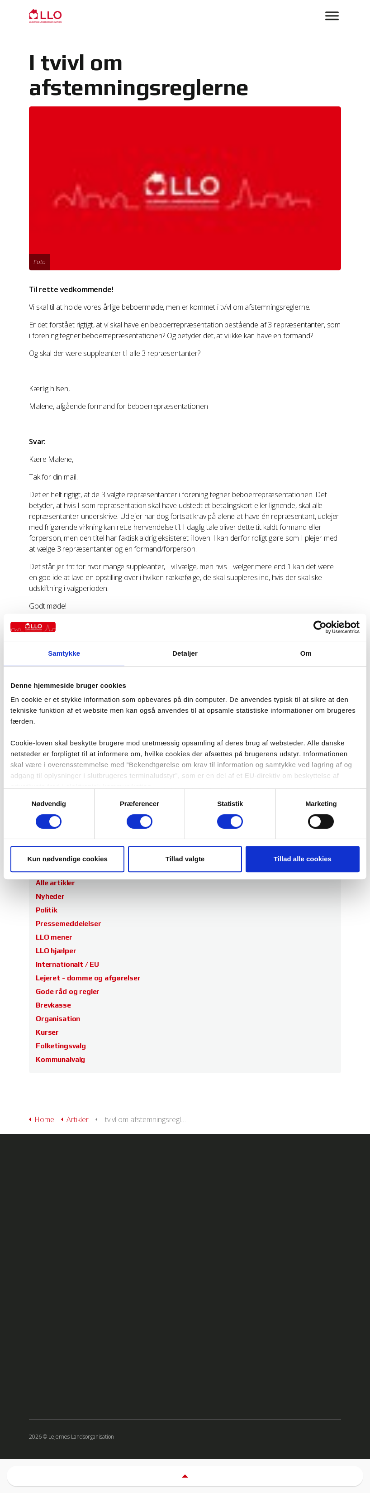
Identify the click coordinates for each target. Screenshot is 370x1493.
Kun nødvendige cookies (67, 859)
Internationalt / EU (67, 964)
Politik (46, 910)
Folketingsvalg (61, 1046)
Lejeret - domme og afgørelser (88, 978)
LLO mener (54, 937)
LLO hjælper (56, 950)
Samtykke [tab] (64, 653)
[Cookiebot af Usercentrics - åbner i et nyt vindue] (320, 627)
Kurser (47, 1032)
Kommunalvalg (60, 1059)
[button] (185, 1476)
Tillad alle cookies (303, 859)
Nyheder (50, 896)
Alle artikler (55, 883)
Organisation (58, 1018)
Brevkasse (53, 1005)
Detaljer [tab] (185, 653)
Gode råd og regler (68, 991)
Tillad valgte (185, 859)
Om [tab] (306, 653)
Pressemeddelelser (68, 923)
